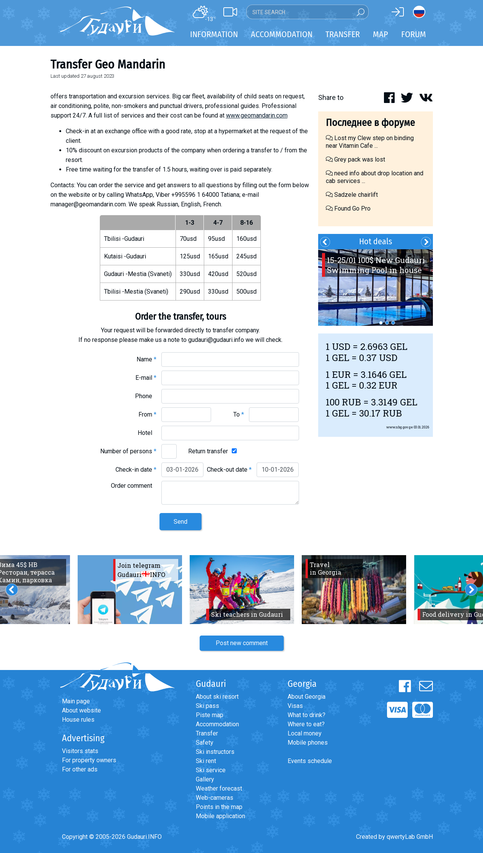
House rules (78, 719)
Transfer (207, 733)
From (147, 414)
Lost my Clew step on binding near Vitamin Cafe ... (370, 141)
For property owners (89, 760)
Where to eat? (306, 724)
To (238, 414)
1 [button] (381, 323)
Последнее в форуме (370, 123)
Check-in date (135, 469)
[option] (375, 287)
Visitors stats (80, 751)
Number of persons (128, 451)
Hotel (147, 432)
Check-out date (229, 469)
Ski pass (207, 705)
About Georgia (306, 696)
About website (81, 710)
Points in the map (219, 807)
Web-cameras (214, 797)
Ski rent (206, 761)
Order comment (133, 485)
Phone (145, 396)
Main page (76, 701)
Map (380, 34)
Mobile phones (308, 742)
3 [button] (393, 323)
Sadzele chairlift (352, 194)
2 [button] (387, 323)
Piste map (209, 715)
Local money (305, 733)
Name (146, 359)
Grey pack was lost (355, 159)
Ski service (211, 770)
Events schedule (310, 761)
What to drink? (306, 715)
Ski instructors (215, 751)
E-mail (145, 377)
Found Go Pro (348, 208)
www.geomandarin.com (257, 115)
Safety (204, 742)
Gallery (205, 779)
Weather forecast (219, 788)
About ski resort (217, 696)
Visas (295, 705)
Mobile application (220, 816)
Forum (413, 34)
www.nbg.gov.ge (399, 427)
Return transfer (208, 451)
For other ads (80, 769)
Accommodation (217, 724)
